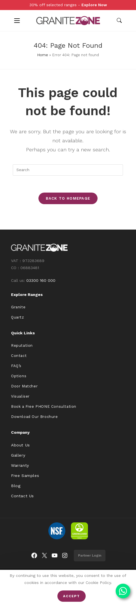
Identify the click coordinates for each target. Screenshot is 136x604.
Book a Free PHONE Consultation (43, 406)
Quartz (17, 317)
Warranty (20, 465)
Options (18, 376)
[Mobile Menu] (17, 20)
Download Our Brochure (34, 417)
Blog (15, 485)
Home (42, 55)
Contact (19, 356)
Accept (71, 596)
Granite (18, 307)
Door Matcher (24, 386)
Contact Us (22, 496)
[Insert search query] (68, 170)
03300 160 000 (40, 280)
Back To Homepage (68, 198)
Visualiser (20, 396)
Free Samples (25, 475)
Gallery (18, 455)
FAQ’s (16, 366)
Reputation (22, 345)
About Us (20, 445)
